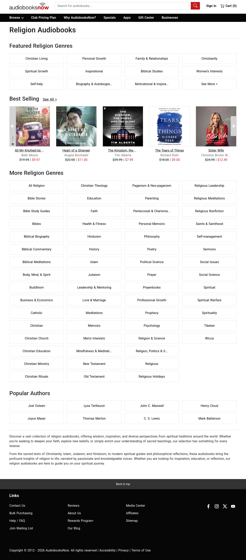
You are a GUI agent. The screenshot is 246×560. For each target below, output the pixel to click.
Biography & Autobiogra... (94, 84)
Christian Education (36, 351)
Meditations (94, 313)
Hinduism (94, 236)
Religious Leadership (209, 186)
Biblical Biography (36, 236)
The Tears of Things (169, 150)
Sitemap (132, 521)
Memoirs (94, 326)
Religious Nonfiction (209, 211)
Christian (36, 326)
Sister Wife (216, 150)
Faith (94, 211)
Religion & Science (152, 338)
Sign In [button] (211, 6)
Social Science (209, 275)
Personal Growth (94, 58)
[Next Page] (234, 126)
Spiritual (209, 287)
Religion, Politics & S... (152, 351)
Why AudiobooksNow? (80, 17)
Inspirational (94, 71)
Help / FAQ (17, 521)
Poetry (151, 249)
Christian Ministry (36, 364)
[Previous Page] (12, 126)
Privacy (123, 550)
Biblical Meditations (37, 262)
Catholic (36, 313)
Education (94, 198)
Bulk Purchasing (20, 513)
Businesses (170, 17)
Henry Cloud (209, 406)
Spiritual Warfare (209, 300)
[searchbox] (123, 6)
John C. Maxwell (152, 406)
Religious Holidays (152, 376)
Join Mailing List (21, 528)
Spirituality (209, 313)
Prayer (151, 275)
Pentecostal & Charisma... (151, 211)
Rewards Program (80, 521)
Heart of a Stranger (76, 150)
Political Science (152, 262)
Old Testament (94, 376)
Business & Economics (36, 300)
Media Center (135, 506)
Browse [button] (16, 17)
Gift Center (146, 17)
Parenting (151, 198)
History (94, 249)
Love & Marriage (94, 300)
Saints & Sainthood (209, 224)
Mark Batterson (209, 418)
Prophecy (151, 313)
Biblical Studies (152, 71)
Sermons (209, 249)
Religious (151, 364)
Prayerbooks (152, 287)
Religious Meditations (209, 198)
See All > (50, 99)
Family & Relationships (152, 58)
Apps (127, 17)
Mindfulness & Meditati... (94, 351)
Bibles (36, 224)
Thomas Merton (94, 418)
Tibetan (209, 326)
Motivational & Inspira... (152, 84)
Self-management (209, 236)
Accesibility (107, 550)
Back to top (123, 484)
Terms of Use (141, 550)
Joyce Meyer (37, 418)
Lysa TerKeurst (94, 406)
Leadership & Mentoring (94, 287)
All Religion (36, 186)
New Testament (94, 364)
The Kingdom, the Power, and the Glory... (123, 150)
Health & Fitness (94, 224)
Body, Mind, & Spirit (36, 275)
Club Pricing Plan (43, 17)
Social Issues (209, 262)
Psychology (152, 326)
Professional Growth (151, 300)
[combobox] (127, 6)
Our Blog (74, 528)
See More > (209, 84)
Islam (94, 262)
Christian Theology (94, 186)
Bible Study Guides (36, 211)
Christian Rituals (36, 376)
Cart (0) (228, 6)
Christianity (209, 58)
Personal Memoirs (152, 224)
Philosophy (152, 236)
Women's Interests (209, 71)
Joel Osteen (36, 406)
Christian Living (36, 58)
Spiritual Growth (36, 71)
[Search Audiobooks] (195, 6)
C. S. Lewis (152, 418)
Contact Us (17, 506)
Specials (109, 17)
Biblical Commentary (36, 249)
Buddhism (37, 287)
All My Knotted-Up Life (29, 150)
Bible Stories (37, 198)
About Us (74, 513)
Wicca (209, 338)
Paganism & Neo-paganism (151, 186)
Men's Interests (94, 338)
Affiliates (132, 513)
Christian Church (36, 338)
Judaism (94, 275)
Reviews (74, 506)
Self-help (36, 84)
